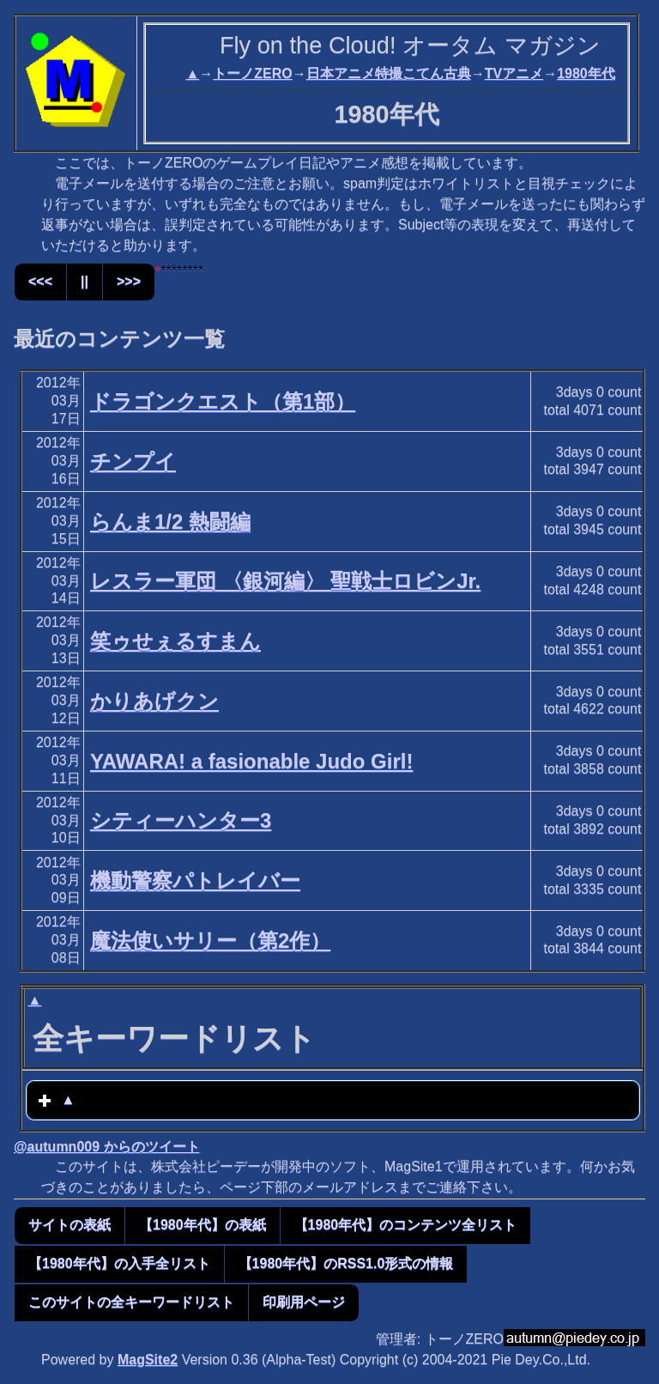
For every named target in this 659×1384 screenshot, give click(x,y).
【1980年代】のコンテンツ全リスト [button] (405, 1224)
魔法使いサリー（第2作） (210, 940)
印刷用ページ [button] (304, 1302)
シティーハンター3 (180, 820)
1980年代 (586, 73)
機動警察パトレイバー (195, 880)
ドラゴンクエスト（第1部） (222, 401)
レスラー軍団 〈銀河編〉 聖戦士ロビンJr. (285, 580)
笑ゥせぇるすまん (175, 641)
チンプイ (133, 461)
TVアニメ (514, 73)
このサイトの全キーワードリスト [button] (131, 1302)
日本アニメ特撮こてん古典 (388, 73)
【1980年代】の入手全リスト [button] (119, 1263)
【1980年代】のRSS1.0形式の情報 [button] (346, 1263)
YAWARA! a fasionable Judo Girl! (252, 761)
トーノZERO (252, 73)
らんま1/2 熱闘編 (170, 521)
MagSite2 (148, 1359)
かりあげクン (154, 701)
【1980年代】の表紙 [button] (202, 1224)
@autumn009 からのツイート (107, 1146)
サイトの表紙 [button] (69, 1224)
